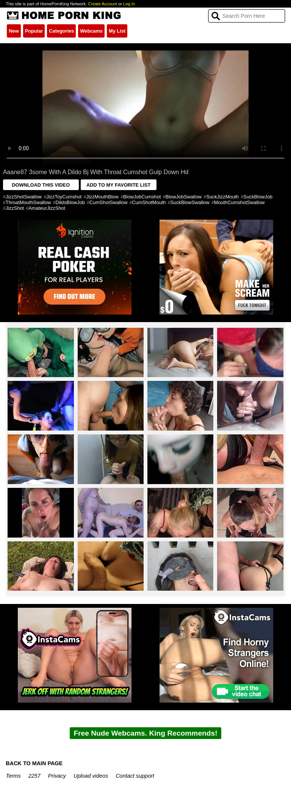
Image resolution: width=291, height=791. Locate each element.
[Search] (246, 16)
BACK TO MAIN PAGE (34, 763)
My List (117, 31)
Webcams (91, 31)
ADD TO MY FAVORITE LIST (118, 185)
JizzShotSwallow (24, 197)
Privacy (57, 776)
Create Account (102, 4)
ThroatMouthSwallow (28, 202)
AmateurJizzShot (46, 208)
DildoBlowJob (70, 202)
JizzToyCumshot (63, 197)
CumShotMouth (149, 202)
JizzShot (15, 208)
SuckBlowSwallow (190, 202)
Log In (129, 4)
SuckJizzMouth (222, 197)
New (14, 31)
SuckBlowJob (257, 197)
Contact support (135, 776)
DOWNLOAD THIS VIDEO (41, 185)
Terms (13, 776)
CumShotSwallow (108, 202)
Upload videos (91, 776)
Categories (61, 31)
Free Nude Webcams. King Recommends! (145, 733)
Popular (34, 31)
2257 (34, 776)
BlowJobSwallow (184, 197)
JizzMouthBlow (102, 197)
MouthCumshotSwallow (239, 202)
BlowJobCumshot (142, 197)
